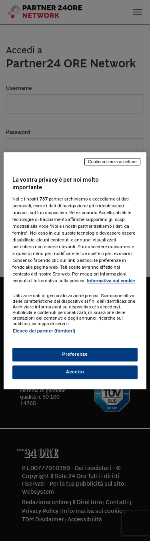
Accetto (75, 371)
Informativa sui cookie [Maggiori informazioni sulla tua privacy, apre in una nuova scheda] (111, 281)
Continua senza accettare (112, 161)
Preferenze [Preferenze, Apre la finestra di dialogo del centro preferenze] (75, 354)
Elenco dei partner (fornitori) (43, 330)
